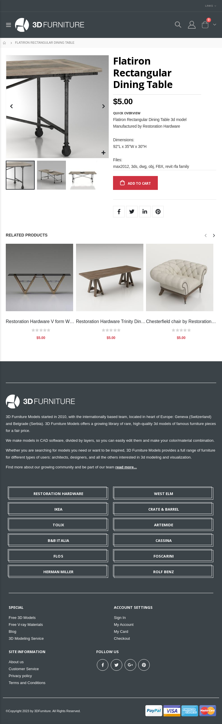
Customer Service (24, 669)
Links (209, 5)
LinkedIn (145, 211)
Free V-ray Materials (26, 624)
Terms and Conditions (27, 683)
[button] (104, 153)
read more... (126, 467)
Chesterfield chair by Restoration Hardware (181, 321)
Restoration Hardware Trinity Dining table (111, 321)
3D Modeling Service (26, 638)
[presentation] (213, 235)
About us (16, 662)
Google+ (130, 665)
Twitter (132, 211)
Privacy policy (20, 676)
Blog (12, 631)
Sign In (120, 617)
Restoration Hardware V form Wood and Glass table (41, 321)
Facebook (119, 211)
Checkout (122, 638)
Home (5, 42)
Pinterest (158, 211)
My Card (121, 631)
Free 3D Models (22, 617)
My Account (124, 624)
